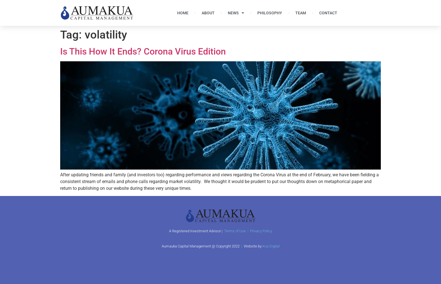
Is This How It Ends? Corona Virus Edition (143, 51)
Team (300, 13)
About (208, 13)
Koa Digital (271, 246)
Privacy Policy (261, 231)
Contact (328, 13)
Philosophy (269, 13)
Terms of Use (235, 231)
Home (182, 13)
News (236, 13)
